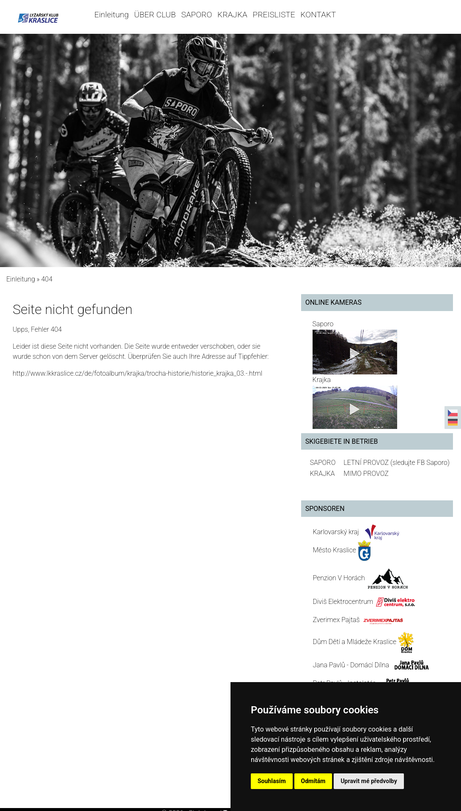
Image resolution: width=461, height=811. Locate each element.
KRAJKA (232, 14)
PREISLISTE (274, 14)
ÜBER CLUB (155, 14)
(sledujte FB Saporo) (420, 463)
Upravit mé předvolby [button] (368, 781)
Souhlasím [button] (272, 781)
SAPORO (196, 14)
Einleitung (111, 14)
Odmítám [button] (313, 781)
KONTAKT (318, 14)
